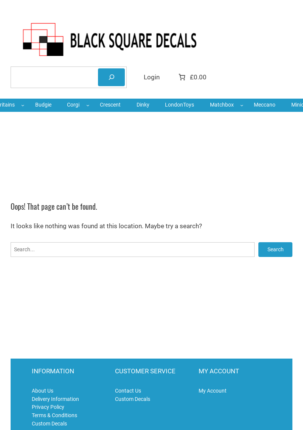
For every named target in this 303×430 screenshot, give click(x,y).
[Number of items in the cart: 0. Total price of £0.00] (192, 77)
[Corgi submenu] (87, 105)
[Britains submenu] (22, 105)
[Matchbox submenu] (241, 105)
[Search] (111, 77)
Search (275, 249)
